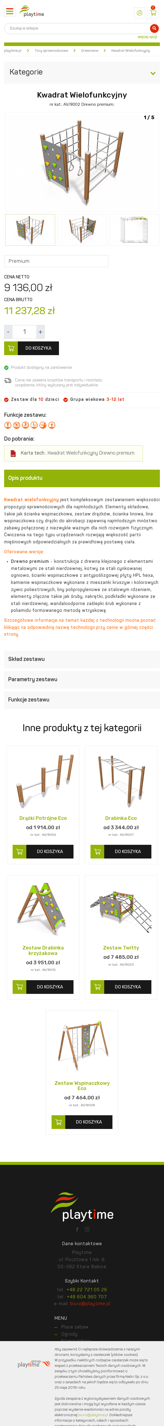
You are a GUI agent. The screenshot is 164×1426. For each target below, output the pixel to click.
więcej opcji (147, 37)
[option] (82, 162)
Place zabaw (75, 1327)
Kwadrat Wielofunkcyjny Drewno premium (77, 453)
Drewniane (89, 51)
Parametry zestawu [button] (82, 680)
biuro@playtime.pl (90, 1304)
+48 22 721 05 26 (87, 1290)
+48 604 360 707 (87, 1297)
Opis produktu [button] (82, 478)
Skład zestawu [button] (82, 659)
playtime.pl (12, 51)
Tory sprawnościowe (51, 51)
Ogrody (69, 1334)
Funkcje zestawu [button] (82, 700)
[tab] (82, 478)
